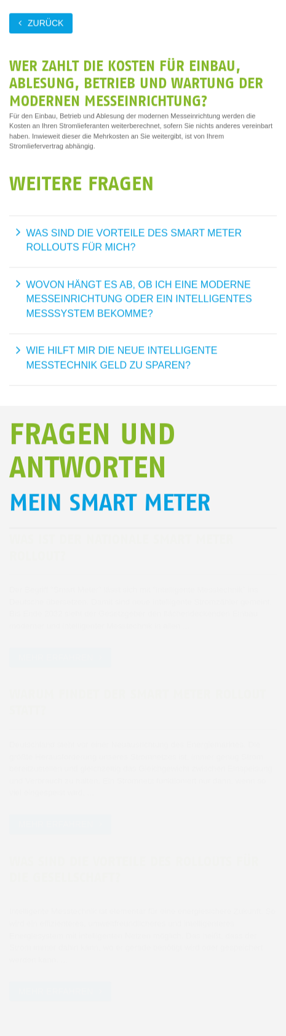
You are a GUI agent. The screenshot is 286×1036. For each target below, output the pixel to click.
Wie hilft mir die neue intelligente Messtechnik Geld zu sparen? (122, 357)
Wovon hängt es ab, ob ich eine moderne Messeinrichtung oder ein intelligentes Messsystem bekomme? (139, 298)
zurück (45, 23)
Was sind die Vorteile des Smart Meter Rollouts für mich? (134, 240)
